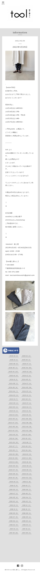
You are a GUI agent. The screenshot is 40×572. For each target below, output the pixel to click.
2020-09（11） (14, 466)
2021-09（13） (14, 442)
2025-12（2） (26, 356)
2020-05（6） (14, 474)
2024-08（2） (14, 383)
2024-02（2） (14, 395)
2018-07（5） (14, 517)
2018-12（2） (26, 505)
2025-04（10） (27, 367)
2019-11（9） (14, 485)
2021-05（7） (13, 450)
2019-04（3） (27, 497)
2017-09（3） (26, 533)
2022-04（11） (27, 426)
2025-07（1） (27, 364)
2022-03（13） (13, 430)
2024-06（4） (13, 387)
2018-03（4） (27, 521)
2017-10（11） (14, 533)
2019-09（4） (14, 489)
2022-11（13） (14, 415)
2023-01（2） (14, 411)
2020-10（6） (27, 462)
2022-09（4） (13, 418)
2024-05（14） (27, 387)
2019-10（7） (26, 485)
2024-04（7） (14, 391)
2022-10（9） (27, 415)
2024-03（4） (27, 391)
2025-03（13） (14, 371)
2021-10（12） (27, 438)
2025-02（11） (27, 371)
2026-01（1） (14, 356)
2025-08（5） (14, 364)
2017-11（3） (26, 529)
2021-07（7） (13, 446)
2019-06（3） (26, 493)
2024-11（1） (14, 379)
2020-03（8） (13, 477)
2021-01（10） (13, 458)
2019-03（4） (14, 501)
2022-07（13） (13, 422)
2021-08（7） (27, 442)
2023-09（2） (14, 403)
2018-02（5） (14, 525)
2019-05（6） (14, 497)
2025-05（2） (13, 367)
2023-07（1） (27, 403)
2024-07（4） (27, 383)
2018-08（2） (27, 513)
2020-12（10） (27, 458)
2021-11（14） (13, 438)
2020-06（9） (27, 470)
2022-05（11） (14, 426)
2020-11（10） (14, 462)
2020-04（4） (27, 474)
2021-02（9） (27, 454)
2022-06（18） (27, 422)
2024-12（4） (27, 375)
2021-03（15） (14, 454)
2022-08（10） (27, 418)
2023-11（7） (13, 399)
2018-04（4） (14, 521)
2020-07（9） (14, 470)
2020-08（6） (27, 466)
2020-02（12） (27, 477)
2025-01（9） (14, 375)
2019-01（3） (14, 505)
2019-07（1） (13, 493)
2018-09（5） (14, 513)
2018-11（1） (14, 509)
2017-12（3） (14, 529)
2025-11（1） (14, 360)
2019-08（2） (27, 489)
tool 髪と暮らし (15, 569)
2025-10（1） (26, 360)
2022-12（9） (27, 411)
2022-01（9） (14, 434)
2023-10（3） (26, 399)
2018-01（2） (26, 525)
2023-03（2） (14, 407)
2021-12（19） (27, 434)
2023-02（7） (27, 407)
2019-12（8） (27, 481)
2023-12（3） (27, 395)
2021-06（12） (27, 446)
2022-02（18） (27, 430)
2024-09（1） (26, 379)
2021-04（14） (27, 450)
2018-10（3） (26, 509)
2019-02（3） (27, 501)
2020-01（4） (14, 481)
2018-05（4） (27, 517)
